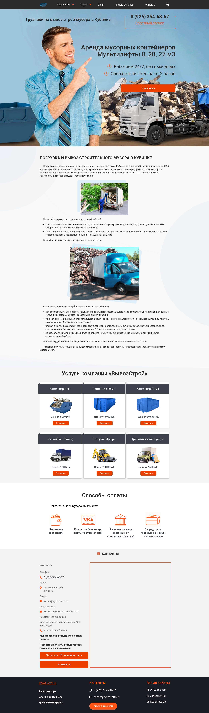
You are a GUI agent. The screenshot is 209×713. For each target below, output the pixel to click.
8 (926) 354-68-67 (150, 16)
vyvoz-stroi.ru (47, 683)
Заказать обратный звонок (64, 655)
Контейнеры (63, 4)
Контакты (150, 4)
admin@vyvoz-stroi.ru (104, 697)
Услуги (83, 4)
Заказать (148, 88)
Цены (101, 4)
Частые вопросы (124, 4)
